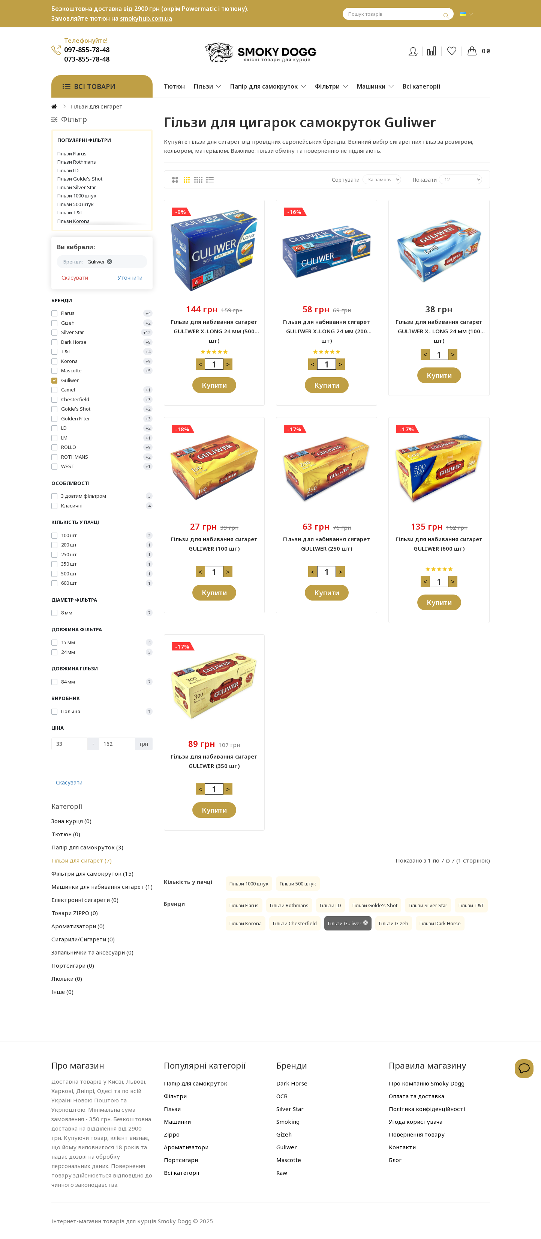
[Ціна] (69, 744)
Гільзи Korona (73, 221)
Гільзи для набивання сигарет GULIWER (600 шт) (439, 543)
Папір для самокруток (87, 847)
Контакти (402, 1147)
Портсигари (72, 965)
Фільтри (175, 1096)
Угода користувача (415, 1121)
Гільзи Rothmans (76, 161)
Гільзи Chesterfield (295, 923)
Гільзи (172, 1109)
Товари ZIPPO (74, 913)
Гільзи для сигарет (81, 860)
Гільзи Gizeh (393, 923)
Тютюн (65, 834)
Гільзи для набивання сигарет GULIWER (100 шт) (214, 543)
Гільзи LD (68, 170)
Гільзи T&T (70, 212)
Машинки (177, 1121)
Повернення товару (417, 1134)
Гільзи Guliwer (344, 923)
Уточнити (130, 277)
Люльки (66, 978)
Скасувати (74, 277)
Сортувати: (346, 179)
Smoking (288, 1121)
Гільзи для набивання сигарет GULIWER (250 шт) (326, 543)
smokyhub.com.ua (146, 18)
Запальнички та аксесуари (92, 952)
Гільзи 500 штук (75, 204)
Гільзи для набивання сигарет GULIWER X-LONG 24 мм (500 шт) (214, 327)
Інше (62, 991)
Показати (424, 179)
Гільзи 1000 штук (76, 195)
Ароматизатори (78, 926)
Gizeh (284, 1134)
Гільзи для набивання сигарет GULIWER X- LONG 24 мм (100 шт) (439, 327)
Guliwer (286, 1147)
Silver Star (290, 1109)
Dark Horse (291, 1083)
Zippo (172, 1134)
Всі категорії (181, 1172)
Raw (281, 1172)
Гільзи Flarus (72, 153)
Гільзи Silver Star (76, 187)
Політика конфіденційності (427, 1109)
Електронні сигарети (84, 899)
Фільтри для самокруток (92, 873)
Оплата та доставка (416, 1096)
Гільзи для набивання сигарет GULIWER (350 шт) (214, 761)
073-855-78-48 (86, 58)
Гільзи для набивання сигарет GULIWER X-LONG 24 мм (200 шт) (326, 327)
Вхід (418, 50)
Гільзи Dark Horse (440, 923)
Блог (395, 1160)
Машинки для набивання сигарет (102, 886)
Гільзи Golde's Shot (79, 178)
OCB (282, 1096)
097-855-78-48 (86, 49)
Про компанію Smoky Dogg (427, 1083)
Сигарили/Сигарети (83, 939)
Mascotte (288, 1160)
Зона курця (71, 821)
